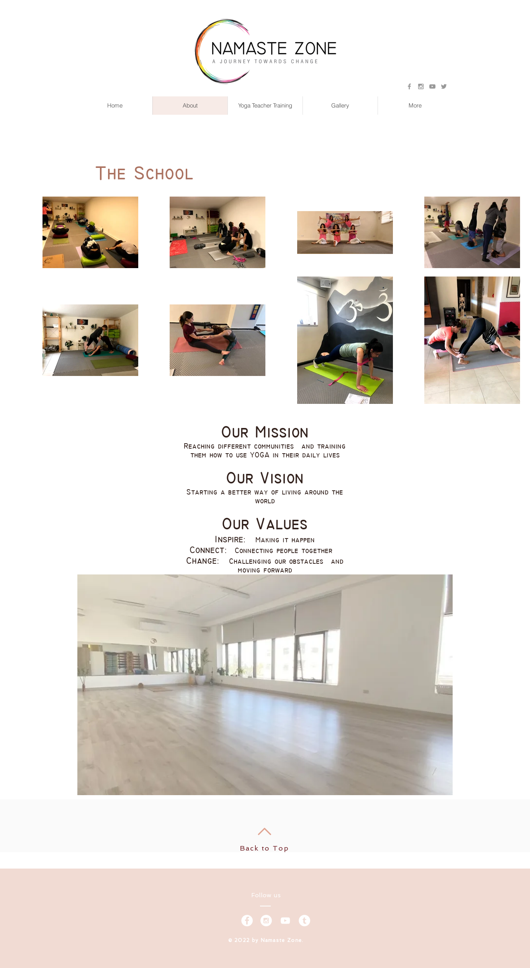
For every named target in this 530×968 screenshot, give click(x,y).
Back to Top (264, 848)
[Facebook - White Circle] (247, 920)
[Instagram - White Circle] (266, 920)
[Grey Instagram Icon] (421, 86)
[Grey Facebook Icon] (409, 86)
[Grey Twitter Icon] (444, 86)
